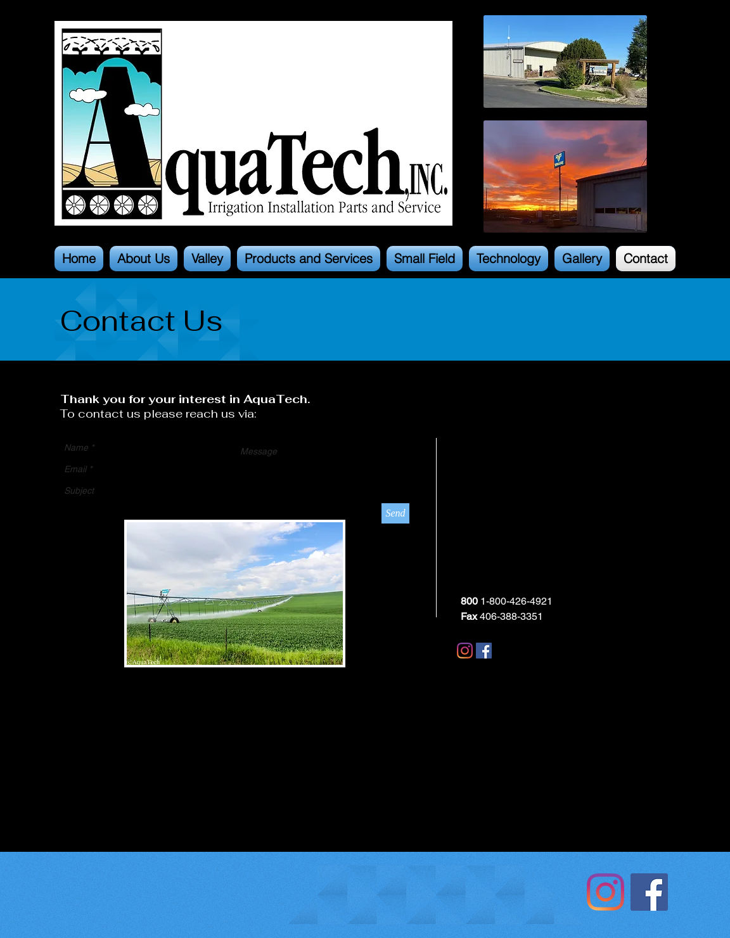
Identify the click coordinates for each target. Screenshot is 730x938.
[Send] (395, 513)
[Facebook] (484, 651)
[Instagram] (465, 651)
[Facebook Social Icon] (649, 892)
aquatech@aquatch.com (515, 555)
